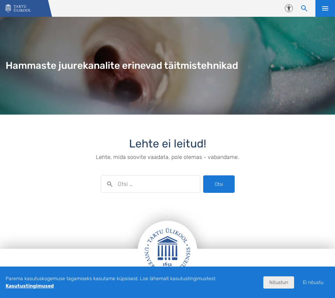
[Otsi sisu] (304, 8)
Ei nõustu (313, 282)
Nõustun (278, 282)
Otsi (219, 184)
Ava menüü (325, 8)
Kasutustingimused (30, 286)
